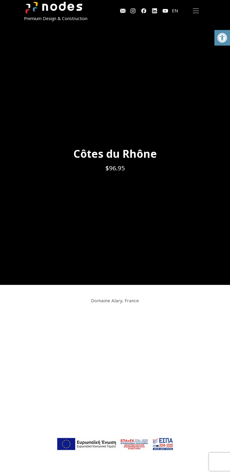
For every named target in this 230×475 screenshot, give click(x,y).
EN (175, 10)
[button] (222, 38)
